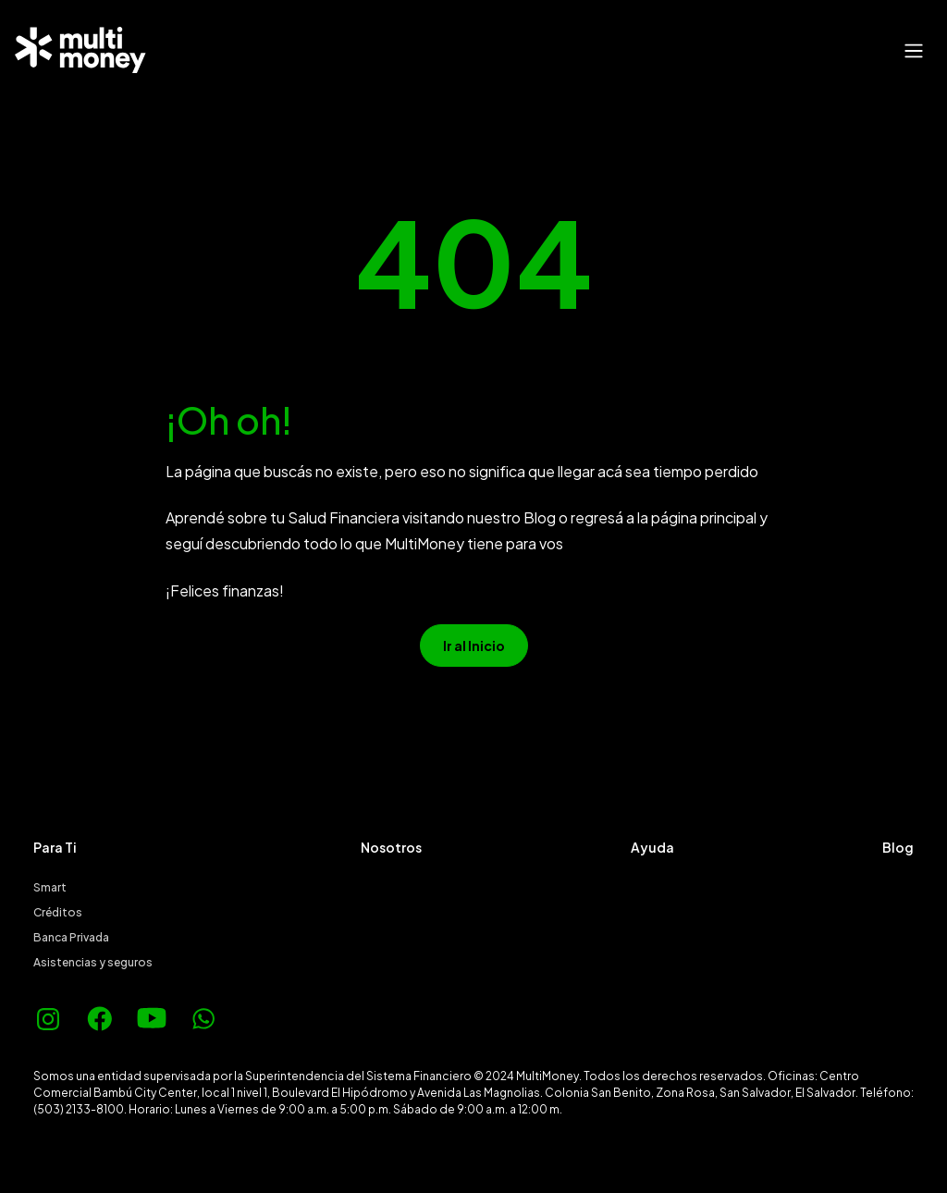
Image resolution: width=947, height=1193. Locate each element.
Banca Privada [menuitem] (71, 937)
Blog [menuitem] (898, 847)
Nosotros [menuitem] (391, 847)
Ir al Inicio (474, 645)
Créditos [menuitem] (57, 912)
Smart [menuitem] (50, 887)
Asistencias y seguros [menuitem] (93, 962)
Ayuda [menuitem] (652, 847)
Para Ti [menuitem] (55, 847)
